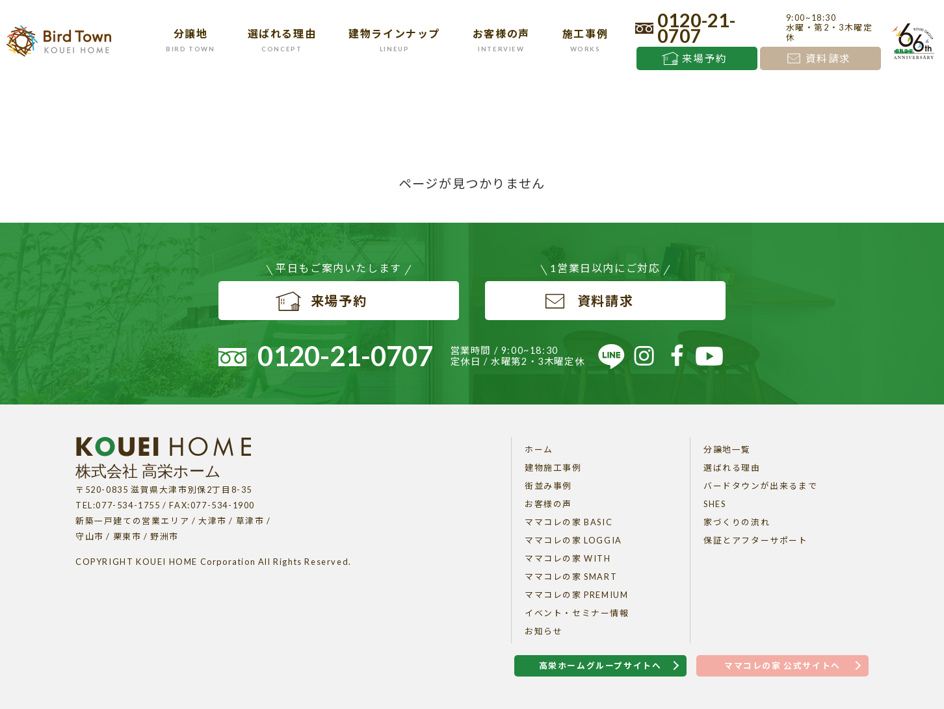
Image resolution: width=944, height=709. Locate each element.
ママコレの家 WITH (568, 558)
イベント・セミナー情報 (577, 613)
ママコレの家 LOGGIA (573, 540)
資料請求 (828, 58)
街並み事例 (548, 485)
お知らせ (543, 631)
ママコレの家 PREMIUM (576, 595)
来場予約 (705, 58)
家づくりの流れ (736, 522)
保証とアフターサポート (755, 540)
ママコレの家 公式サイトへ (782, 665)
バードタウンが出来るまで (760, 485)
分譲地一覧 (727, 449)
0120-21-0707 (696, 28)
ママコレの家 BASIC (568, 522)
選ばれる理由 (732, 467)
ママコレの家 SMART (571, 576)
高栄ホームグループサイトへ (600, 665)
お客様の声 (548, 504)
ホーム (539, 449)
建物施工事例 (553, 467)
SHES (714, 504)
